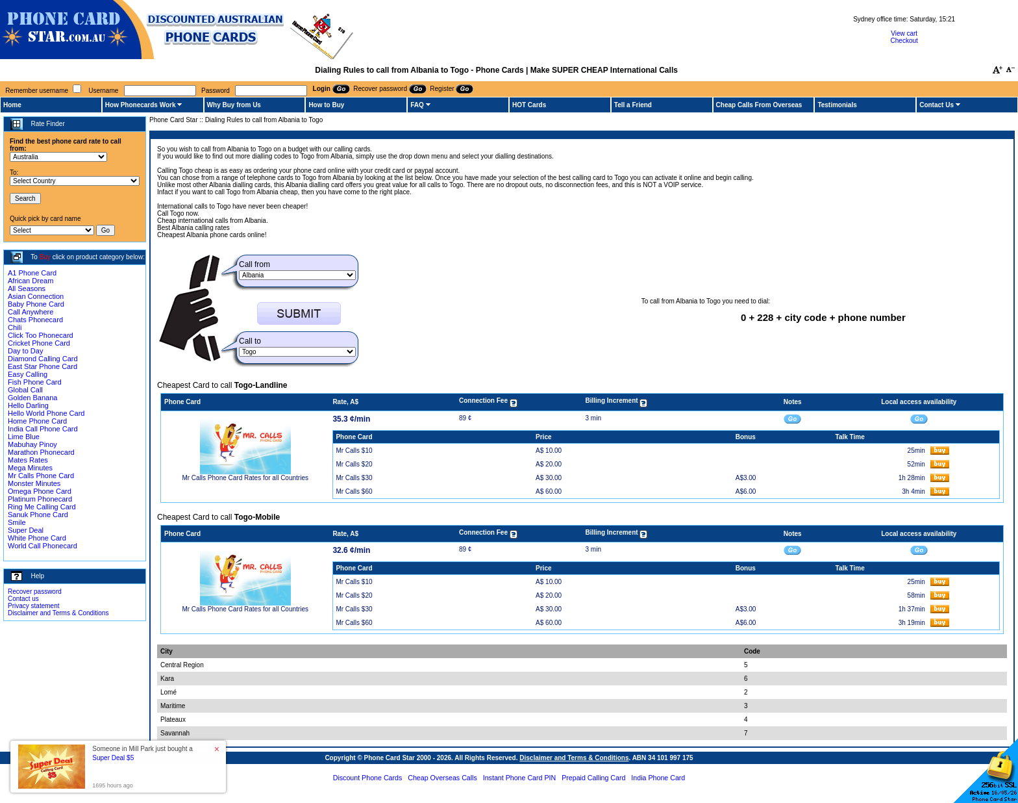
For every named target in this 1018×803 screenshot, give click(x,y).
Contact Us (936, 104)
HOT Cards (529, 104)
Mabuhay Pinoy (32, 444)
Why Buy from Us (234, 104)
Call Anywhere (30, 312)
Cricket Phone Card (39, 343)
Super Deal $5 (113, 757)
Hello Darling (28, 405)
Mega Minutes (30, 468)
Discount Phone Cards (368, 778)
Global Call (25, 390)
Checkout (904, 40)
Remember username (36, 90)
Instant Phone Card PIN (519, 778)
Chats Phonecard (35, 320)
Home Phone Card (37, 421)
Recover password (35, 591)
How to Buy (326, 104)
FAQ (417, 104)
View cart (904, 33)
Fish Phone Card (35, 382)
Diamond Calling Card (43, 359)
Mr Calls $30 (354, 477)
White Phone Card (37, 538)
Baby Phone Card (36, 304)
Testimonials (836, 104)
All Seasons (26, 288)
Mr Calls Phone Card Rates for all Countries (245, 477)
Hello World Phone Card (46, 413)
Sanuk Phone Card (38, 514)
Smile (17, 522)
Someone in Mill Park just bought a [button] (142, 753)
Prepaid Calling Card (593, 778)
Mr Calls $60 (354, 491)
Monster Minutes (34, 483)
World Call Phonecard (42, 546)
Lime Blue (24, 436)
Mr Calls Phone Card (41, 475)
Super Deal (25, 530)
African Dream (30, 281)
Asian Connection (36, 296)
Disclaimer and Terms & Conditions (58, 613)
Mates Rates (28, 460)
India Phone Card (658, 778)
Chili (14, 327)
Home (12, 104)
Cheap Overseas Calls (442, 778)
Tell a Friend (633, 104)
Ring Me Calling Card (42, 507)
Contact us (23, 598)
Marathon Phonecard (41, 452)
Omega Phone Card (39, 491)
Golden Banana (32, 398)
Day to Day (25, 351)
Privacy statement (33, 605)
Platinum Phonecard (40, 499)
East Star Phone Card (42, 366)
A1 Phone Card (32, 273)
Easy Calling (27, 374)
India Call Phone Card (43, 429)
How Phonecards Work (140, 104)
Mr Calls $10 (354, 450)
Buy (45, 257)
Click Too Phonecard (40, 335)
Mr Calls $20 (354, 464)
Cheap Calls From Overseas (759, 104)
